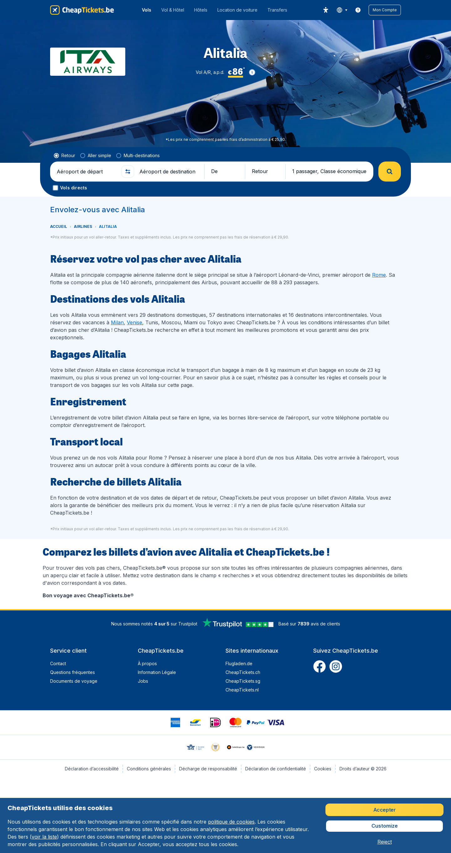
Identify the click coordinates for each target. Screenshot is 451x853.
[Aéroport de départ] (86, 171)
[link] (358, 10)
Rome (379, 275)
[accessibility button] (326, 10)
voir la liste (44, 837)
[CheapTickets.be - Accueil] (82, 10)
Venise (134, 322)
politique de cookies (231, 822)
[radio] (64, 155)
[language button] (341, 10)
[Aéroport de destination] (169, 171)
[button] (385, 10)
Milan (117, 322)
